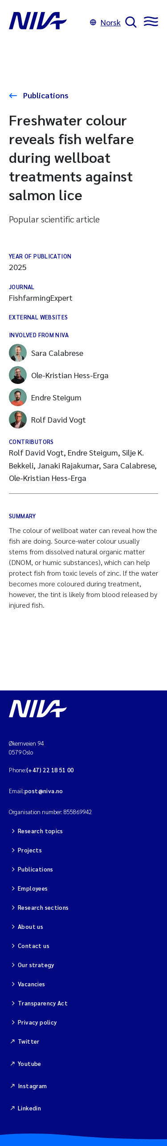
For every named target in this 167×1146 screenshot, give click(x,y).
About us (30, 926)
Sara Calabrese (46, 353)
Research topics (40, 831)
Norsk (105, 22)
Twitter (29, 1041)
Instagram (32, 1086)
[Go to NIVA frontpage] (47, 22)
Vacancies (31, 984)
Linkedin (29, 1108)
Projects (30, 850)
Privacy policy (37, 1022)
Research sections (43, 907)
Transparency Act (43, 1003)
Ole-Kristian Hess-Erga (59, 375)
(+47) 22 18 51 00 (50, 770)
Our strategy (36, 964)
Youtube (29, 1063)
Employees (33, 888)
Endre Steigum (45, 397)
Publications (45, 95)
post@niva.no (43, 791)
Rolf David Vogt (47, 419)
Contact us (33, 945)
